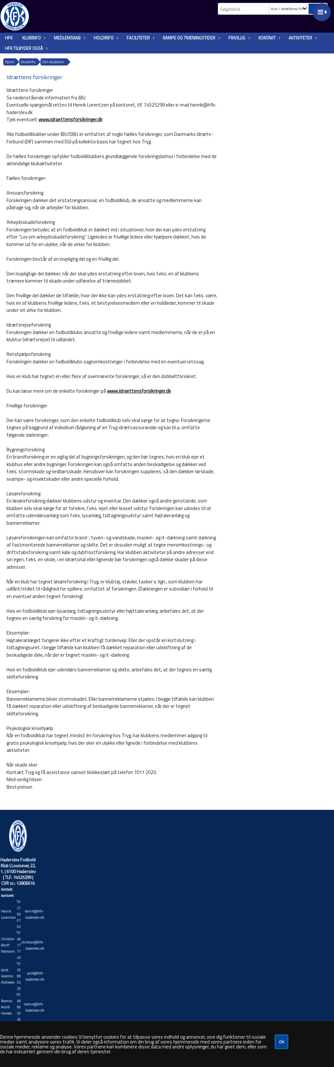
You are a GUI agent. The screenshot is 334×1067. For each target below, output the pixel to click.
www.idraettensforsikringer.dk (70, 119)
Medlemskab (69, 38)
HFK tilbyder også (25, 48)
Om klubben (53, 62)
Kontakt (268, 38)
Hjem (9, 62)
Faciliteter (140, 38)
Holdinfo (105, 38)
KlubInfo (33, 38)
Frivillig (238, 38)
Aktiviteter (302, 38)
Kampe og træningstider (191, 38)
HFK (8, 38)
